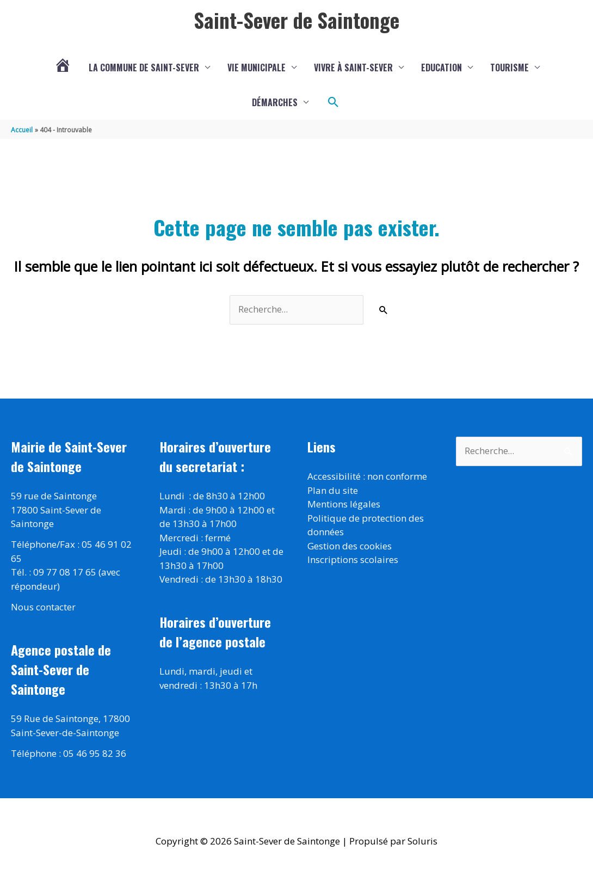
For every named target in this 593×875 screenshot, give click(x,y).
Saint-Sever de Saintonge (296, 20)
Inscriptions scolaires (352, 560)
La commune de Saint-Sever (144, 68)
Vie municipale (256, 68)
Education (441, 68)
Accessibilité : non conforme (367, 477)
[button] (333, 103)
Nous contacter (43, 608)
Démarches (275, 102)
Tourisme (509, 68)
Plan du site (332, 491)
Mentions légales (343, 505)
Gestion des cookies (349, 546)
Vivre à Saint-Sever (353, 68)
